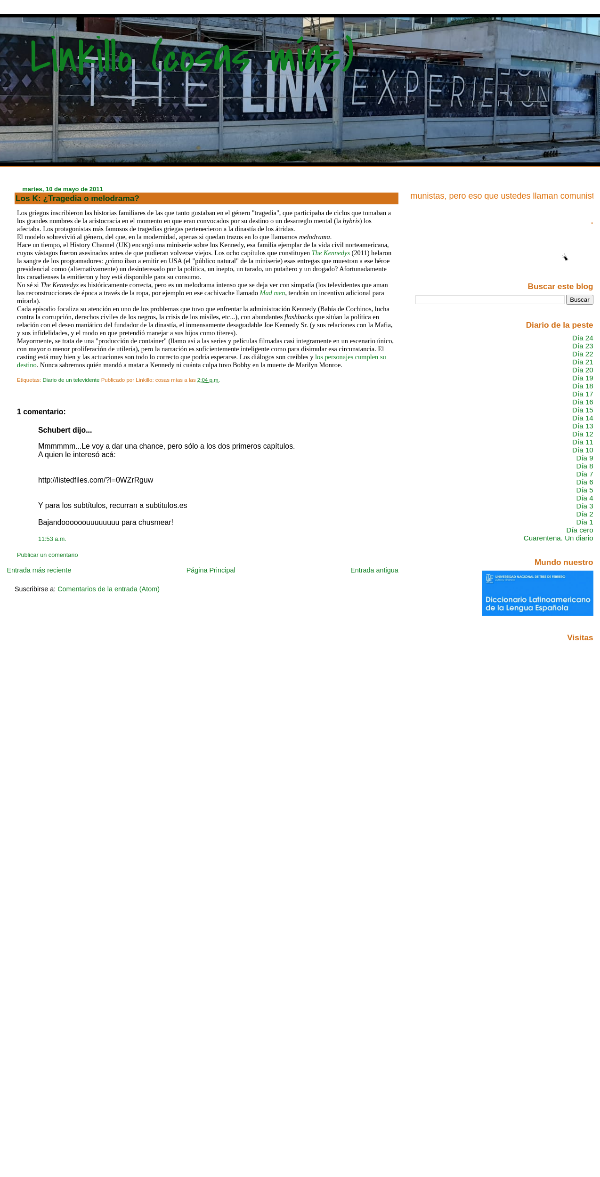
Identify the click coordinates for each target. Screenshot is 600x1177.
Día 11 (582, 442)
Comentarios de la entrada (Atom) (108, 589)
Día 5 (584, 490)
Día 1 (584, 522)
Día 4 (584, 498)
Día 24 (582, 338)
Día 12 (582, 434)
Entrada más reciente (39, 570)
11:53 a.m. (52, 539)
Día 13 (582, 426)
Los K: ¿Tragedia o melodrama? (77, 198)
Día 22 (582, 354)
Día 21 (582, 362)
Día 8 (584, 466)
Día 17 (582, 394)
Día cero (580, 530)
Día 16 (582, 402)
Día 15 (582, 410)
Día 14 (582, 418)
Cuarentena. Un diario (558, 538)
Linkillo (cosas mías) (192, 57)
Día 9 (584, 458)
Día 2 (584, 514)
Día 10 (582, 450)
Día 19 (582, 378)
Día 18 (582, 386)
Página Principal (210, 570)
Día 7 (584, 474)
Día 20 (582, 370)
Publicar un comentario (47, 555)
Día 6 (584, 482)
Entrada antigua (374, 570)
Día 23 (582, 346)
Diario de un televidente (70, 380)
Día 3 (584, 506)
